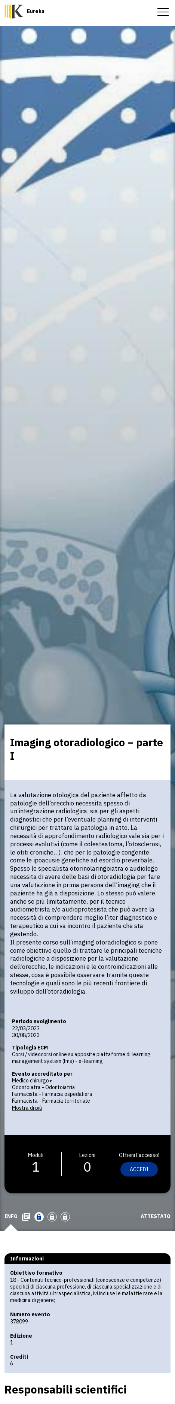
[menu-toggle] (163, 11)
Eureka (35, 11)
